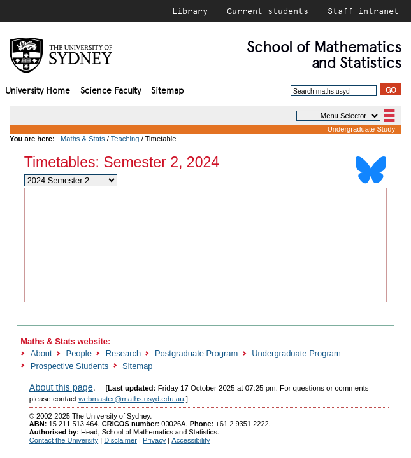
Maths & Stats (83, 138)
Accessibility (190, 440)
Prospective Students (69, 366)
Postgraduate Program (196, 353)
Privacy (154, 440)
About (41, 353)
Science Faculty (110, 89)
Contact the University (63, 440)
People (79, 353)
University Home (37, 89)
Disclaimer (120, 440)
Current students (267, 11)
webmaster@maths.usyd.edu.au (131, 399)
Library (190, 11)
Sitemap (167, 89)
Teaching (125, 138)
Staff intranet (363, 11)
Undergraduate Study (361, 129)
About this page (61, 387)
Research (123, 353)
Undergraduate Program (296, 353)
